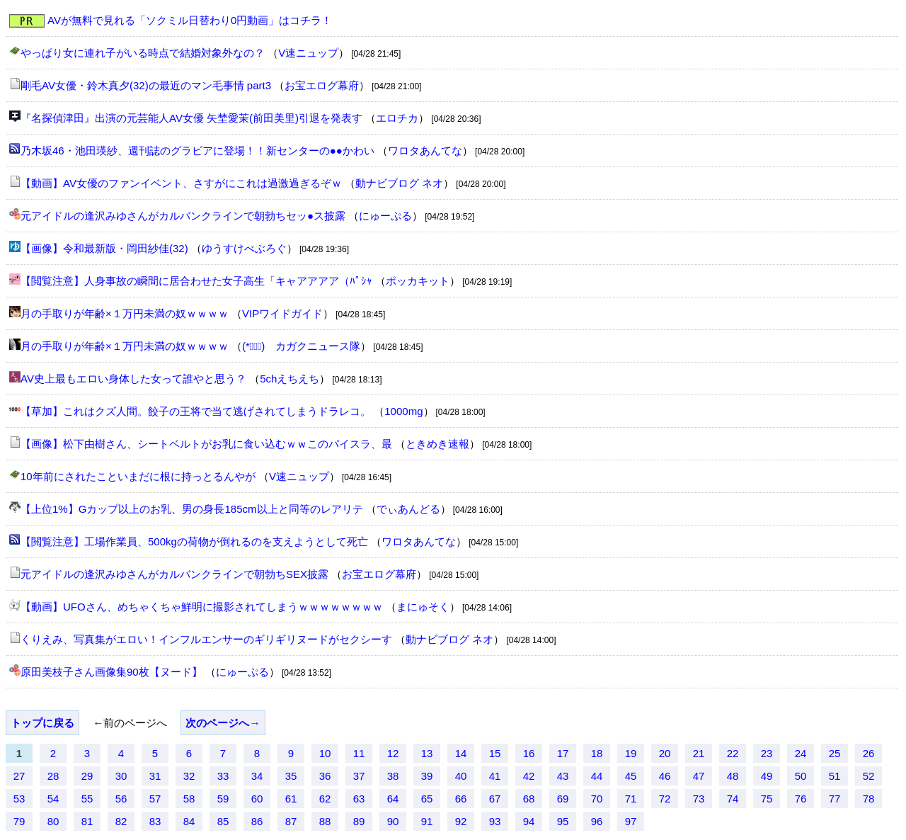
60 (257, 799)
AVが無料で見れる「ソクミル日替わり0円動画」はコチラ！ (189, 20)
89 (359, 821)
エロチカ (397, 118)
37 (359, 776)
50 (801, 776)
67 (495, 799)
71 (631, 799)
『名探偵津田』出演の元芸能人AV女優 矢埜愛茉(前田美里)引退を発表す (191, 118)
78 (869, 799)
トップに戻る (42, 723)
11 (359, 753)
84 (189, 821)
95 (563, 821)
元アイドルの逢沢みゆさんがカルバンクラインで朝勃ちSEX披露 (174, 574)
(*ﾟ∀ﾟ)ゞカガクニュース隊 (301, 346)
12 (393, 753)
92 (461, 821)
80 (53, 821)
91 (427, 821)
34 (257, 776)
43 (563, 776)
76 (801, 799)
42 (529, 776)
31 (155, 776)
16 (529, 753)
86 (257, 821)
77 (835, 799)
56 (121, 799)
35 (291, 776)
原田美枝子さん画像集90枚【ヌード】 (111, 672)
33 (223, 776)
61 (291, 799)
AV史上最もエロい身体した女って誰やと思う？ (133, 379)
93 (495, 821)
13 (427, 753)
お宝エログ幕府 (322, 85)
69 (563, 799)
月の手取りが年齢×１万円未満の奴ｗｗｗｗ (125, 313)
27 (19, 776)
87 (291, 821)
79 (19, 821)
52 (869, 776)
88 (325, 821)
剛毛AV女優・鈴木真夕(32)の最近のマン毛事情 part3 (146, 85)
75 (767, 799)
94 (529, 821)
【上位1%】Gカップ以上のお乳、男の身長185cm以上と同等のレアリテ (192, 509)
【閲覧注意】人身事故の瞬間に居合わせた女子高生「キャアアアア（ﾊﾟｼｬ (196, 281)
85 (223, 821)
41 (495, 776)
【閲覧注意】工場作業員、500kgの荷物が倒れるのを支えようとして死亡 (194, 541)
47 (699, 776)
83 (155, 821)
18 (597, 753)
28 (53, 776)
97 (631, 821)
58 (189, 799)
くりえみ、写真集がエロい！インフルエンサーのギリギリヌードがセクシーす (206, 639)
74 (733, 799)
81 (87, 821)
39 (427, 776)
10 (325, 753)
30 (121, 776)
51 (835, 776)
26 (869, 753)
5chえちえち (289, 379)
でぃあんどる (408, 509)
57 (155, 799)
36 (325, 776)
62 (325, 799)
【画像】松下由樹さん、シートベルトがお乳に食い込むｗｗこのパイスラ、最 (206, 444)
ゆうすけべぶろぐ (244, 248)
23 (767, 753)
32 (189, 776)
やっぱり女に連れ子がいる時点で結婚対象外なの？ (143, 53)
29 (87, 776)
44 (597, 776)
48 (733, 776)
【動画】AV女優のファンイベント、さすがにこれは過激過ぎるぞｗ (181, 183)
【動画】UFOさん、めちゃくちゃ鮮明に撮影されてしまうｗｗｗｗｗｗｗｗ (202, 607)
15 (495, 753)
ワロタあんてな (425, 150)
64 (393, 799)
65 (427, 799)
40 (461, 776)
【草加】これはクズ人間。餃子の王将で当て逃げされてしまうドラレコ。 (196, 411)
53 (19, 799)
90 (393, 821)
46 (665, 776)
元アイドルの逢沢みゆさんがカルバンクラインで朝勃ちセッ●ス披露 (183, 216)
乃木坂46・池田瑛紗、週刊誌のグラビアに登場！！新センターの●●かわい (197, 150)
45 (631, 776)
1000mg (403, 411)
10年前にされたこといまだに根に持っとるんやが (138, 476)
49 (767, 776)
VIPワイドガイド (282, 313)
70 (597, 799)
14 (461, 753)
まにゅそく (422, 607)
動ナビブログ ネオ (399, 183)
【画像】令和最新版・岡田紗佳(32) (104, 248)
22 (733, 753)
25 (835, 753)
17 (563, 753)
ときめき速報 (437, 444)
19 (631, 753)
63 (359, 799)
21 (699, 753)
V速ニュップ (308, 53)
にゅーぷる (385, 216)
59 (223, 799)
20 (665, 753)
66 (461, 799)
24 (801, 753)
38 (393, 776)
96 (597, 821)
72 (665, 799)
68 (529, 799)
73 (699, 799)
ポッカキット (417, 281)
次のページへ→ (222, 723)
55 (87, 799)
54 (53, 799)
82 (121, 821)
